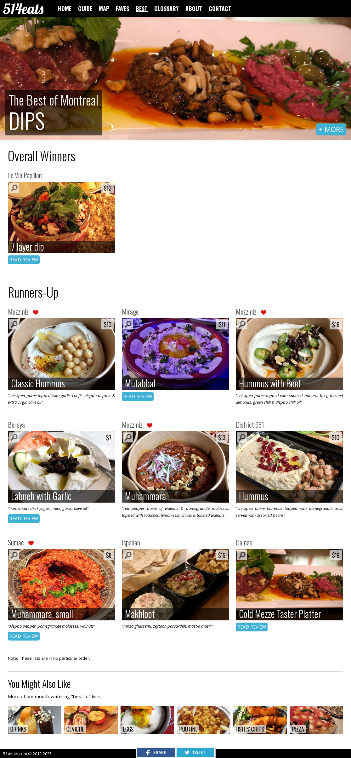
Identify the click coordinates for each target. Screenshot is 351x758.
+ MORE (331, 129)
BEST (142, 8)
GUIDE (85, 8)
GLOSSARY (166, 8)
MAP (104, 8)
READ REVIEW (23, 260)
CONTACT (220, 8)
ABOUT (193, 8)
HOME (64, 8)
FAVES (122, 8)
